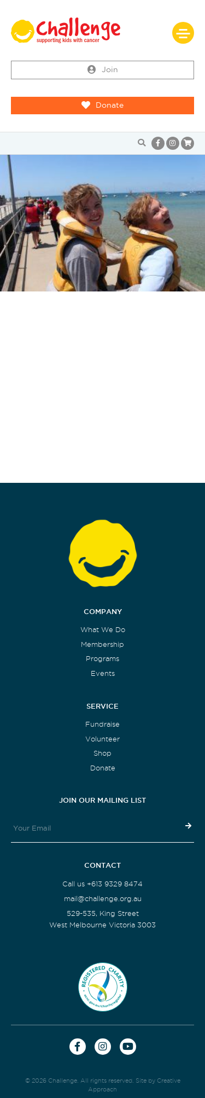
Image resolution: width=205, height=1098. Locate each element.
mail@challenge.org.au (103, 898)
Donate (102, 105)
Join (102, 70)
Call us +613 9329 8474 (102, 883)
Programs (102, 658)
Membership (102, 644)
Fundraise (102, 724)
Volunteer (102, 739)
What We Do (102, 629)
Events (103, 673)
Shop (102, 753)
